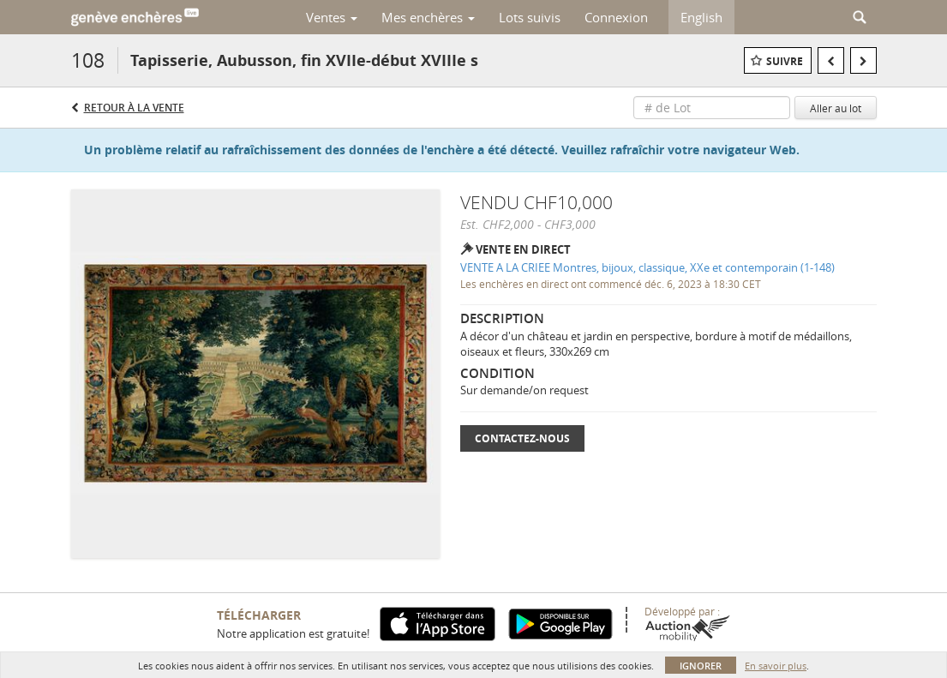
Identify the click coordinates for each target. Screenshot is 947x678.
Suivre (784, 61)
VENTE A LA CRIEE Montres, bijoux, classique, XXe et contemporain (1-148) (647, 267)
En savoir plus (775, 665)
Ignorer (701, 665)
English (701, 17)
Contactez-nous (522, 438)
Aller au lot (835, 108)
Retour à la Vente (134, 107)
